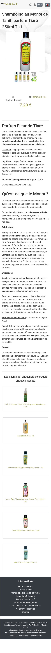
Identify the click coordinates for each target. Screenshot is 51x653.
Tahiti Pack (11, 4)
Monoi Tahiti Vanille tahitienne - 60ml (25, 531)
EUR (39, 5)
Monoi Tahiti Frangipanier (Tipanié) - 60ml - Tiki (25, 467)
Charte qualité (25, 589)
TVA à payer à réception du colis (25, 605)
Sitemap (25, 612)
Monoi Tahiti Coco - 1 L (25, 436)
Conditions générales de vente (25, 593)
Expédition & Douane (25, 596)
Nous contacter (25, 586)
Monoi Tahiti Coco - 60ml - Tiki (25, 562)
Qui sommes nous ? (25, 599)
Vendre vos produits (25, 609)
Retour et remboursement (25, 602)
